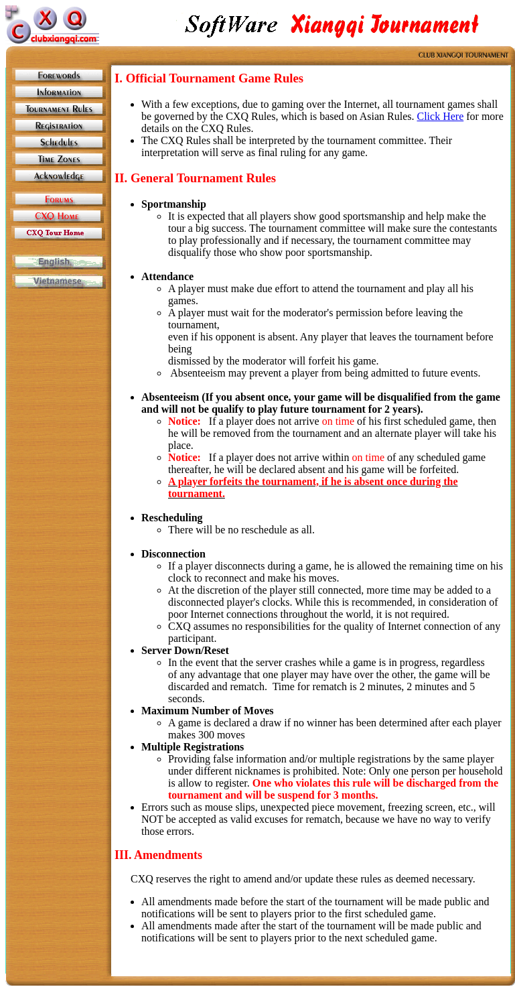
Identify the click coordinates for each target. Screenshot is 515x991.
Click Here (440, 116)
